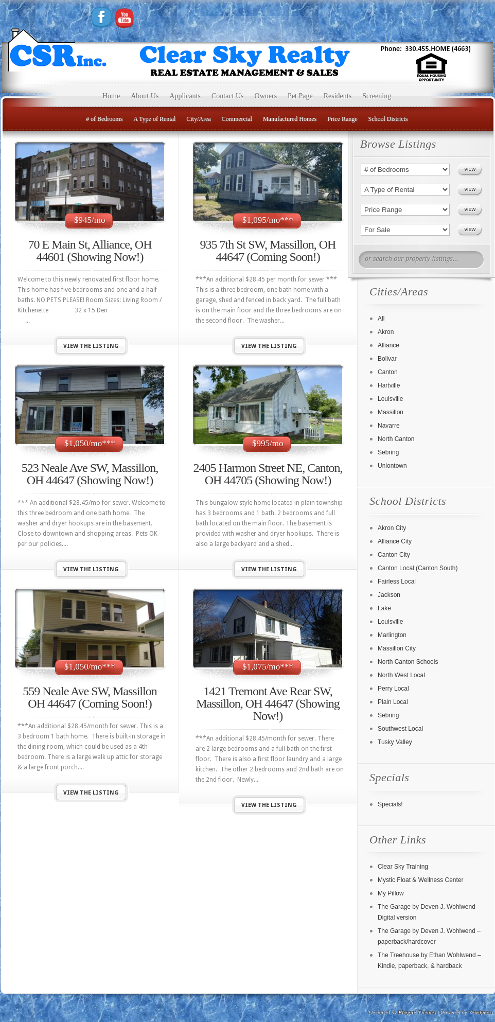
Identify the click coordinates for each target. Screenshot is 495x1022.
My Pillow (391, 893)
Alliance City (395, 541)
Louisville (390, 398)
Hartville (389, 385)
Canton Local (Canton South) (417, 568)
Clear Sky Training (403, 866)
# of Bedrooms (104, 118)
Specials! (390, 804)
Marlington (392, 635)
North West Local (401, 675)
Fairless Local (397, 581)
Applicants (185, 96)
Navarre (389, 425)
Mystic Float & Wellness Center (421, 880)
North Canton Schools (408, 661)
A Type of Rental (154, 118)
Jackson (389, 594)
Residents (337, 96)
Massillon (390, 412)
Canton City (394, 554)
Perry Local (393, 688)
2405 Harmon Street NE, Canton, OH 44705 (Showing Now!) (268, 474)
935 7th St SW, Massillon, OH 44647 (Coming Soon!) (268, 250)
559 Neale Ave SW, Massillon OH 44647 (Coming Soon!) (89, 697)
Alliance (388, 345)
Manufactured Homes (289, 118)
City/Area (198, 118)
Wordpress (480, 1012)
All (381, 318)
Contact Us (227, 96)
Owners (266, 96)
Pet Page (300, 96)
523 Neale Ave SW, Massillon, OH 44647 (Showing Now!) (90, 474)
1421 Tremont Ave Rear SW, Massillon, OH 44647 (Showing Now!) (268, 703)
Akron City (392, 528)
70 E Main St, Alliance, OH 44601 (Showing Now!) (90, 250)
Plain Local (393, 702)
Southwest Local (400, 728)
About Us (144, 96)
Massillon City (397, 648)
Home (111, 96)
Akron (386, 332)
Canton (388, 372)
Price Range (342, 118)
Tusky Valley (395, 742)
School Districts (388, 118)
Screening (376, 96)
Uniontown (392, 465)
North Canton (396, 439)
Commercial (237, 118)
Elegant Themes (417, 1012)
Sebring (388, 452)
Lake (384, 608)
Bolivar (387, 358)
